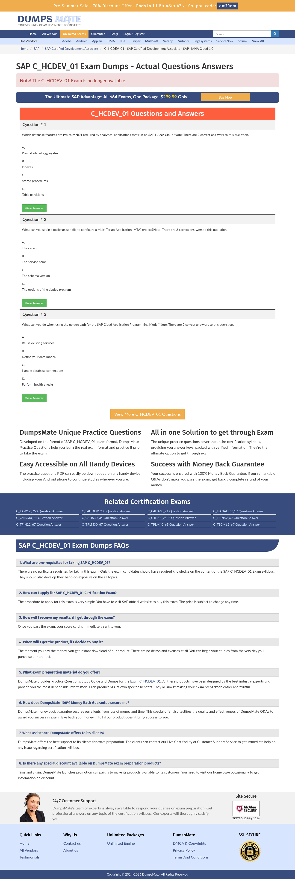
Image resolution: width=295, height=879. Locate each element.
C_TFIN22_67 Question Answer (38, 524)
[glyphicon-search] (275, 33)
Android (81, 41)
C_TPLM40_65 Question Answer (171, 524)
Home (33, 34)
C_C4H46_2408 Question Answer (172, 518)
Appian (97, 41)
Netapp (168, 41)
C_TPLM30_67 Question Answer (105, 524)
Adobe (66, 41)
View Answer (34, 208)
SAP (36, 48)
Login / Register (134, 34)
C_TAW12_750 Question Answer (39, 511)
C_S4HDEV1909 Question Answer (106, 511)
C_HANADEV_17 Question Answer (238, 511)
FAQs (114, 34)
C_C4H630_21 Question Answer (39, 518)
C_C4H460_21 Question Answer (171, 511)
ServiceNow (224, 41)
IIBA (122, 41)
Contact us (72, 843)
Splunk (242, 41)
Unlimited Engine (121, 843)
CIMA (111, 41)
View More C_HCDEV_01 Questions (147, 414)
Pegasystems (203, 41)
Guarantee (98, 34)
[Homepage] (13, 34)
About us (70, 850)
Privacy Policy (184, 850)
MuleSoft (151, 41)
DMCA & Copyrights (189, 843)
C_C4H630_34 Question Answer (105, 518)
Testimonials (29, 857)
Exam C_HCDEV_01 (145, 681)
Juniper (135, 41)
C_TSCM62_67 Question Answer (236, 524)
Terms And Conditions (190, 857)
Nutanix (183, 41)
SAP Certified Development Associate (71, 48)
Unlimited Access (74, 34)
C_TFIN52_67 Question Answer (235, 518)
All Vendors (49, 34)
